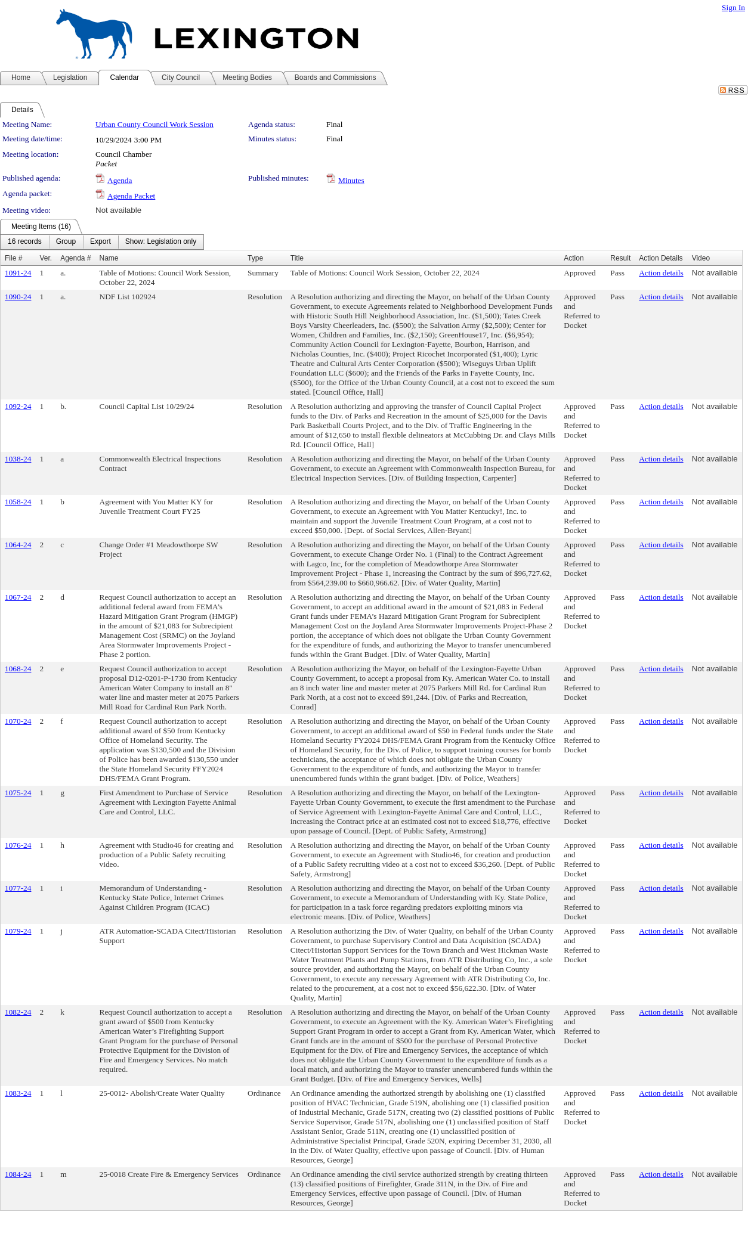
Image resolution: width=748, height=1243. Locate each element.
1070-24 (18, 721)
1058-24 (18, 501)
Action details (661, 272)
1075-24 (18, 792)
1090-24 (18, 296)
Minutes (351, 180)
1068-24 (18, 668)
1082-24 (18, 1012)
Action (573, 258)
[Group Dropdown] (66, 242)
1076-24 (18, 845)
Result (620, 258)
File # (13, 258)
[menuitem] (25, 242)
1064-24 (18, 544)
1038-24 (18, 458)
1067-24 (18, 597)
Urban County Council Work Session (154, 124)
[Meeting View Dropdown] (160, 242)
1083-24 (18, 1093)
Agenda (119, 180)
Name (109, 258)
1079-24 (18, 930)
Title (297, 258)
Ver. (45, 258)
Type (255, 258)
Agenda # (75, 258)
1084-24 (18, 1174)
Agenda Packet (131, 195)
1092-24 (18, 406)
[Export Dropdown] (100, 242)
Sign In (733, 7)
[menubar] (102, 242)
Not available (118, 210)
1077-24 (18, 888)
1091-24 (18, 272)
